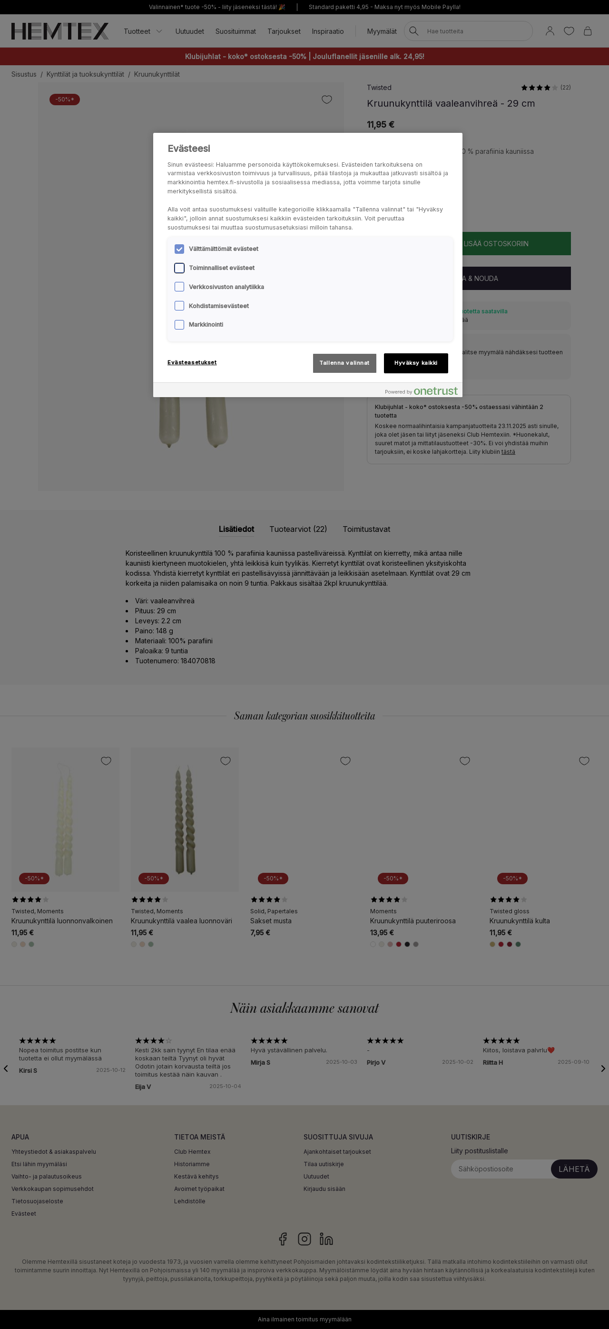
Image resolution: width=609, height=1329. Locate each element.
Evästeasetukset (192, 362)
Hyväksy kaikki (416, 363)
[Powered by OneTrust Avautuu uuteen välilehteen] (421, 391)
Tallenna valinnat (344, 363)
